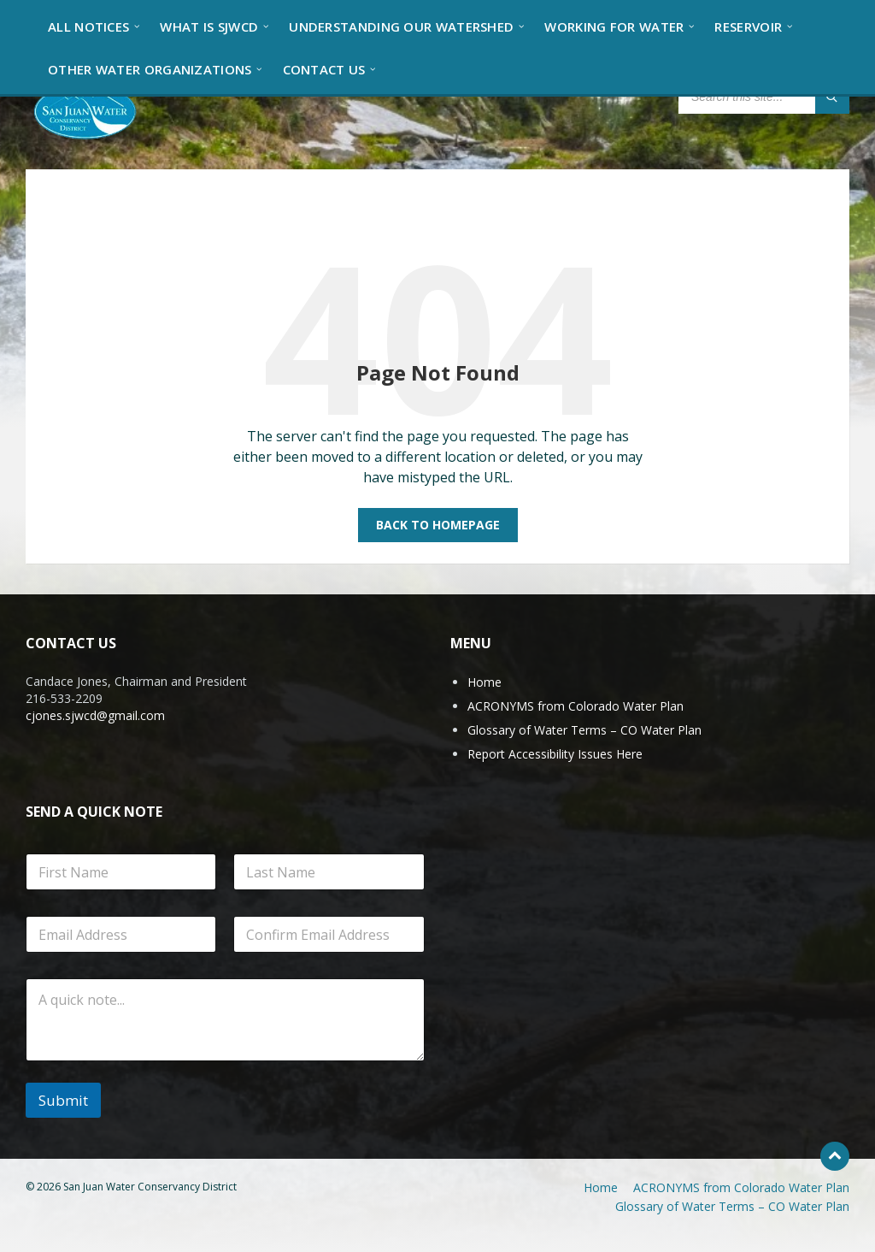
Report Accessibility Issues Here (555, 754)
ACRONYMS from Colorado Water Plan (575, 706)
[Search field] (763, 97)
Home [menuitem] (601, 1187)
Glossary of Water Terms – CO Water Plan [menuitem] (732, 1206)
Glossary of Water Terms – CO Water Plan (584, 730)
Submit (63, 1100)
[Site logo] (85, 110)
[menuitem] (88, 26)
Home (484, 682)
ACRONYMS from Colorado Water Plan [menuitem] (741, 1187)
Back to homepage (438, 525)
